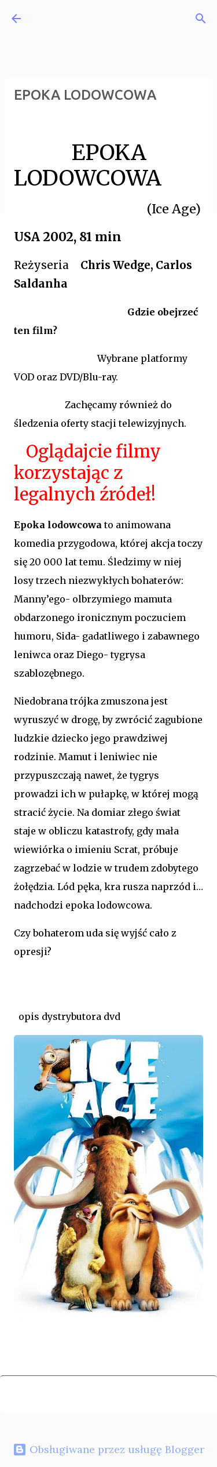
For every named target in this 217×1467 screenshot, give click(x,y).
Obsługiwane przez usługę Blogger (108, 1449)
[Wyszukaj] (201, 18)
